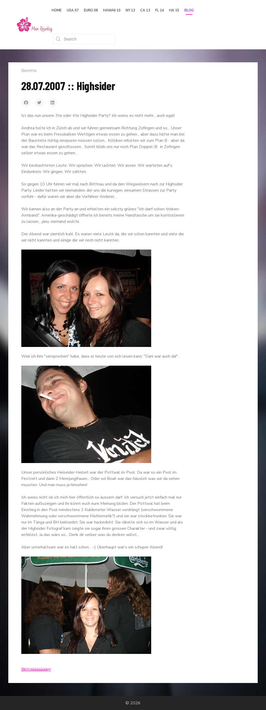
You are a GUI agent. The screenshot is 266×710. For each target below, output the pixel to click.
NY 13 (130, 10)
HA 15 (174, 10)
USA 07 (73, 10)
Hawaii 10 (112, 10)
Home (57, 10)
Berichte (29, 70)
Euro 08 (91, 10)
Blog (189, 10)
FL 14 (159, 10)
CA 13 (145, 10)
